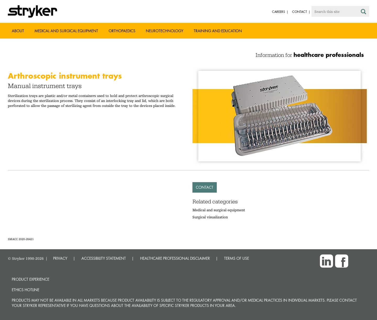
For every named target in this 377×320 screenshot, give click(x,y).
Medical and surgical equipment (218, 210)
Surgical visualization (210, 217)
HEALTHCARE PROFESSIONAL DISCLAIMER (175, 258)
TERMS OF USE (236, 258)
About (18, 30)
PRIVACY (60, 258)
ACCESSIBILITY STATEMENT (103, 258)
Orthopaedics (122, 30)
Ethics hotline (25, 289)
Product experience (30, 279)
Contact (204, 187)
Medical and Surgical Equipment (66, 30)
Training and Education (218, 30)
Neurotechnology (164, 30)
